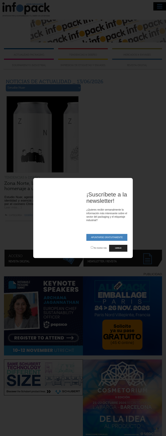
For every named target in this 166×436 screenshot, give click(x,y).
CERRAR (118, 248)
